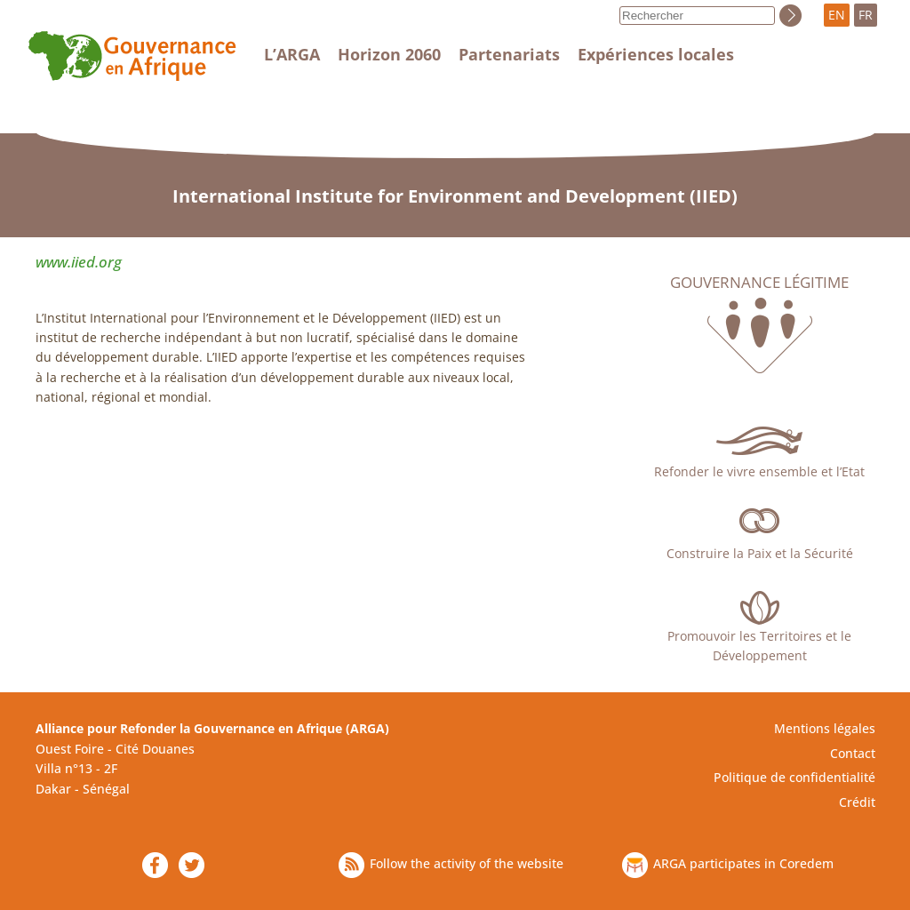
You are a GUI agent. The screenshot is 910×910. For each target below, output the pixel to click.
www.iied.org (79, 261)
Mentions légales (824, 728)
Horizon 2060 (389, 54)
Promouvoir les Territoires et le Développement (759, 645)
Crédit (857, 802)
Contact (852, 753)
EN (836, 14)
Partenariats (509, 54)
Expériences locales (656, 54)
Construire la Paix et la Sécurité (760, 553)
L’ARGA (292, 54)
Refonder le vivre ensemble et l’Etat (759, 471)
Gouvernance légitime (759, 282)
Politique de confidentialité (794, 777)
